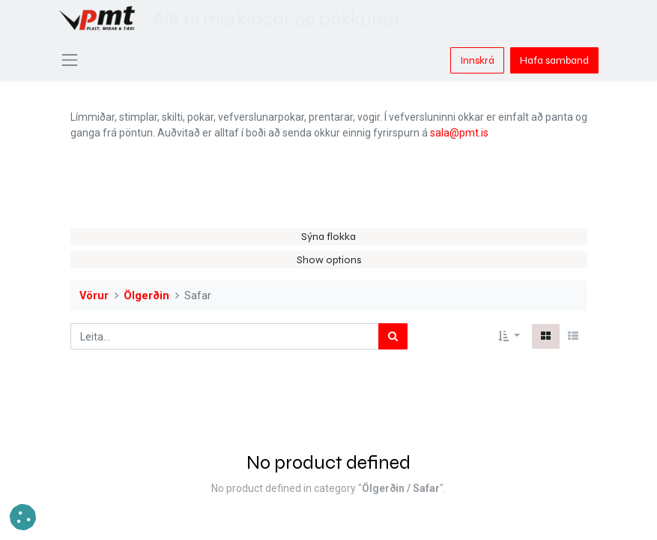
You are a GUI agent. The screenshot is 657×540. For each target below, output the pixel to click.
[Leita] (393, 336)
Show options (329, 260)
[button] (509, 336)
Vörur (94, 296)
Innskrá (477, 60)
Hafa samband (554, 60)
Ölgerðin (146, 296)
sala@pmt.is (459, 133)
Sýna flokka (328, 236)
